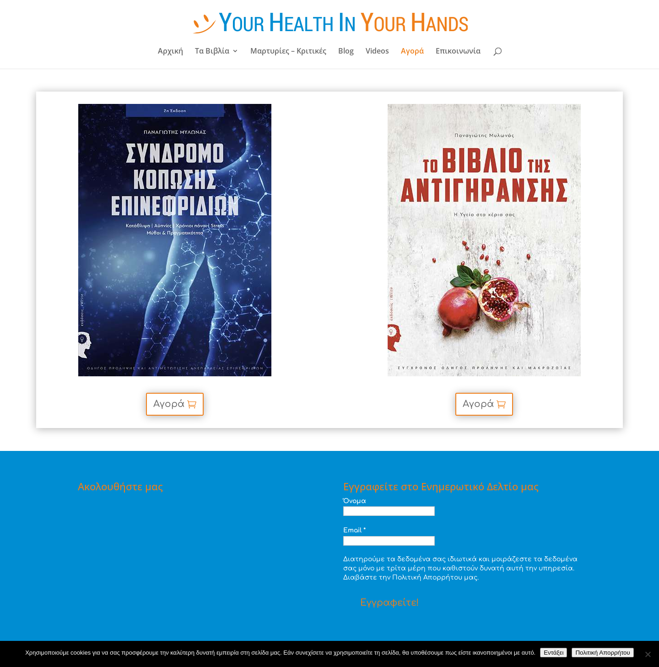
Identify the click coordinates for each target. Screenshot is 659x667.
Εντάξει (553, 652)
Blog (346, 52)
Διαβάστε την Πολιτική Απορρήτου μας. (411, 577)
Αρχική (170, 52)
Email (354, 530)
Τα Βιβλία (212, 52)
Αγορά (412, 52)
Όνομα (354, 501)
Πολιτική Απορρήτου (602, 652)
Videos (377, 52)
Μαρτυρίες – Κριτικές (288, 52)
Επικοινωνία (458, 52)
